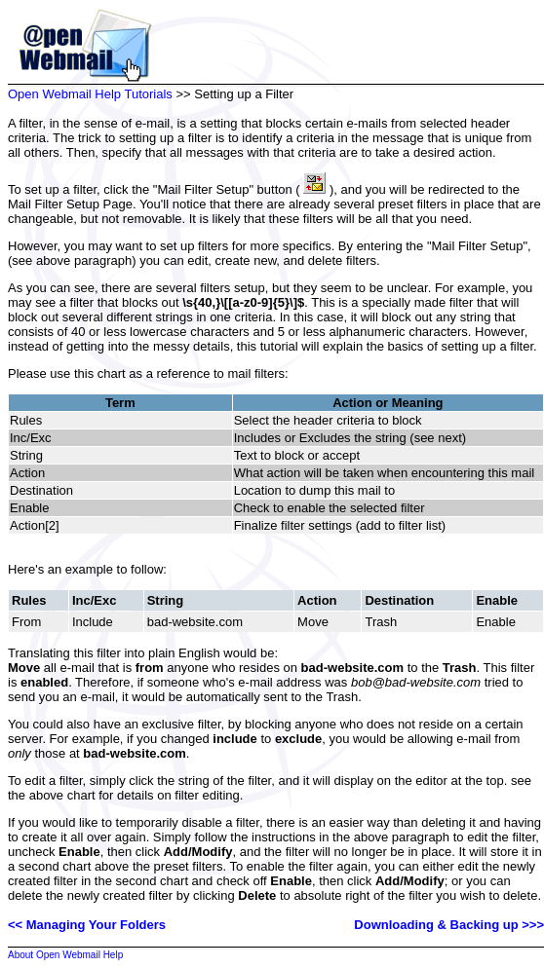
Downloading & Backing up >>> (449, 924)
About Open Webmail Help (65, 954)
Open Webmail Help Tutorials (90, 94)
